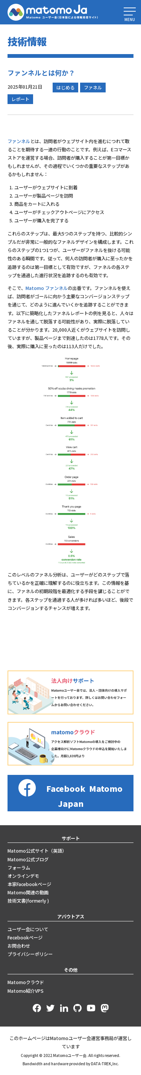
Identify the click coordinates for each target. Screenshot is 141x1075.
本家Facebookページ (29, 884)
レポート (20, 99)
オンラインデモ (23, 876)
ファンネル (19, 141)
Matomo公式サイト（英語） (37, 850)
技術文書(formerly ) (28, 900)
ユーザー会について (28, 929)
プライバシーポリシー (30, 954)
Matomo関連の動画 (28, 892)
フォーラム (19, 867)
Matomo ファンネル (47, 288)
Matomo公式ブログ (28, 859)
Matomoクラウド (26, 982)
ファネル (93, 87)
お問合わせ (19, 945)
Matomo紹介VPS (26, 990)
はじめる (65, 87)
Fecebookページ (25, 937)
